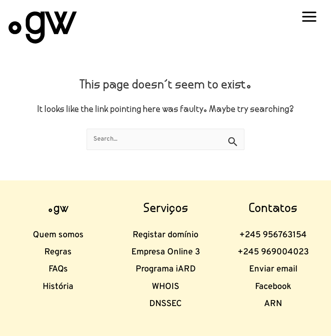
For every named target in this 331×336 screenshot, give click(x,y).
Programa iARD (166, 269)
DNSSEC (165, 303)
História (58, 286)
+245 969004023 (273, 252)
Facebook (273, 286)
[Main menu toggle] (309, 16)
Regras (58, 252)
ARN (273, 303)
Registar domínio (165, 235)
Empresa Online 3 (165, 252)
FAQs (58, 269)
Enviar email (273, 269)
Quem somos (58, 235)
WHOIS (165, 286)
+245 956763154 (273, 235)
